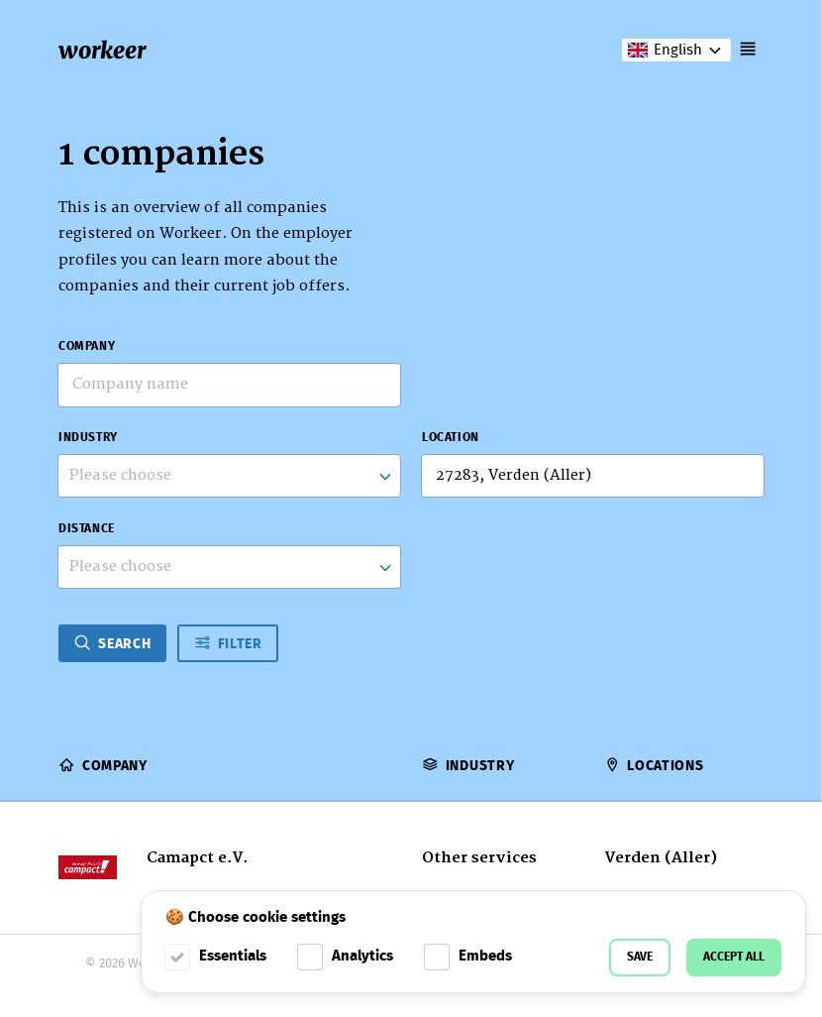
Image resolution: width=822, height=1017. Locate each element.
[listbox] (229, 567)
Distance (86, 529)
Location (450, 438)
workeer (102, 50)
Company (86, 347)
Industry (88, 438)
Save (640, 957)
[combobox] (229, 476)
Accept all (734, 957)
